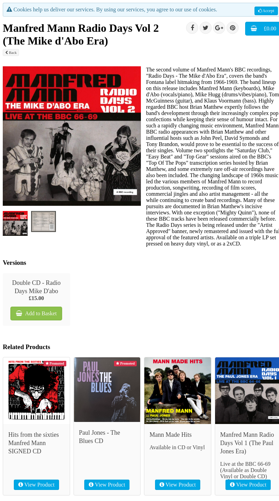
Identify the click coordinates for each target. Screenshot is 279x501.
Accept (266, 10)
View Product (36, 485)
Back (11, 52)
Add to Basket (36, 313)
